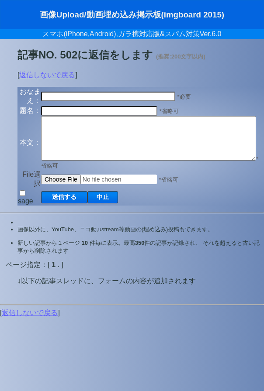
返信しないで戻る (47, 75)
